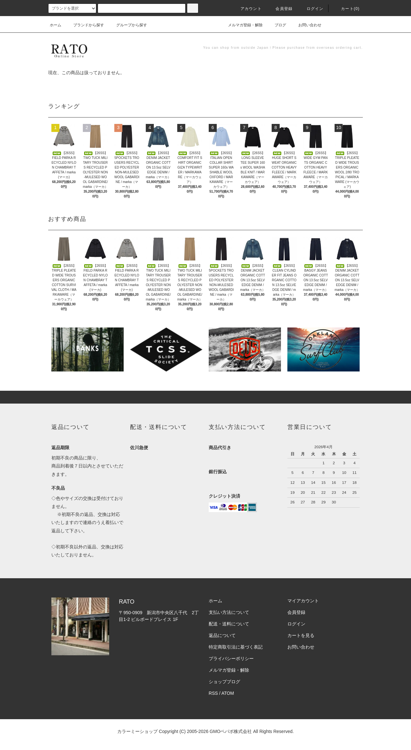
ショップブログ (224, 681)
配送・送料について (229, 623)
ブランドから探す (85, 25)
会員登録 (280, 8)
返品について (222, 635)
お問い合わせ (306, 25)
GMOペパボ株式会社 (231, 731)
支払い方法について (229, 612)
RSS (213, 693)
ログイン (311, 8)
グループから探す (128, 25)
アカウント (247, 8)
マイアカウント (303, 600)
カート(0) (346, 8)
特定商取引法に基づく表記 (236, 647)
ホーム (55, 25)
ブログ (276, 25)
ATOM (228, 693)
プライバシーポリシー (231, 658)
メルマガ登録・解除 (241, 25)
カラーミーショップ (137, 731)
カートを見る (300, 635)
